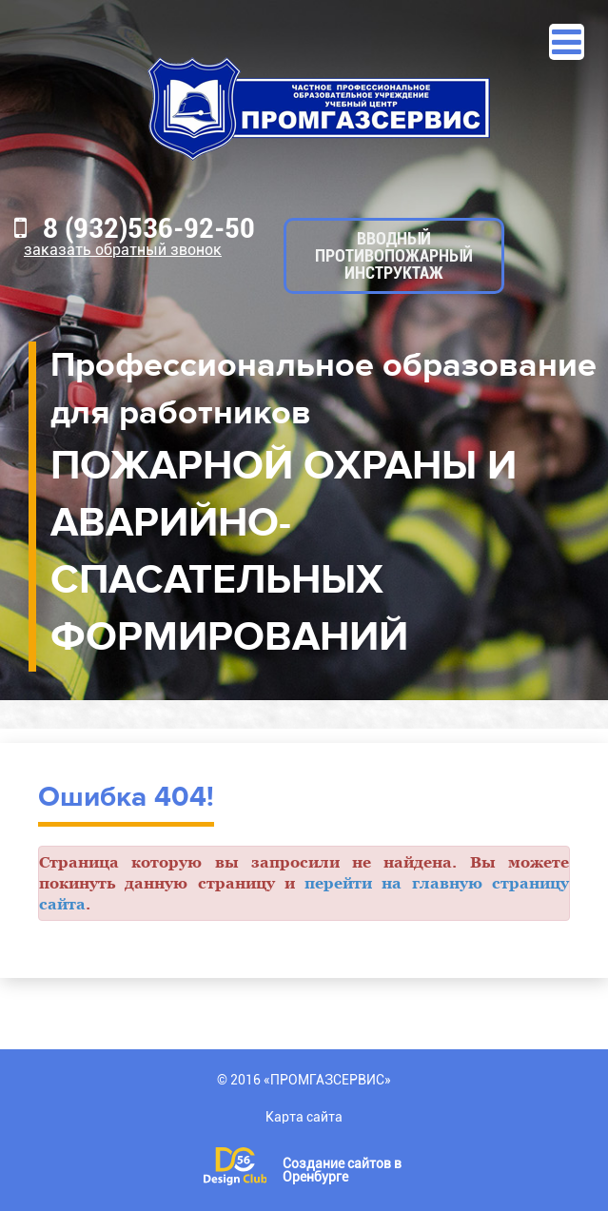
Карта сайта (304, 1116)
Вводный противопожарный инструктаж (394, 255)
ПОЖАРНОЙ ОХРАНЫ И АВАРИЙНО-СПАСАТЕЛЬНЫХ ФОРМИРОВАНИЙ (283, 551)
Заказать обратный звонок (123, 250)
